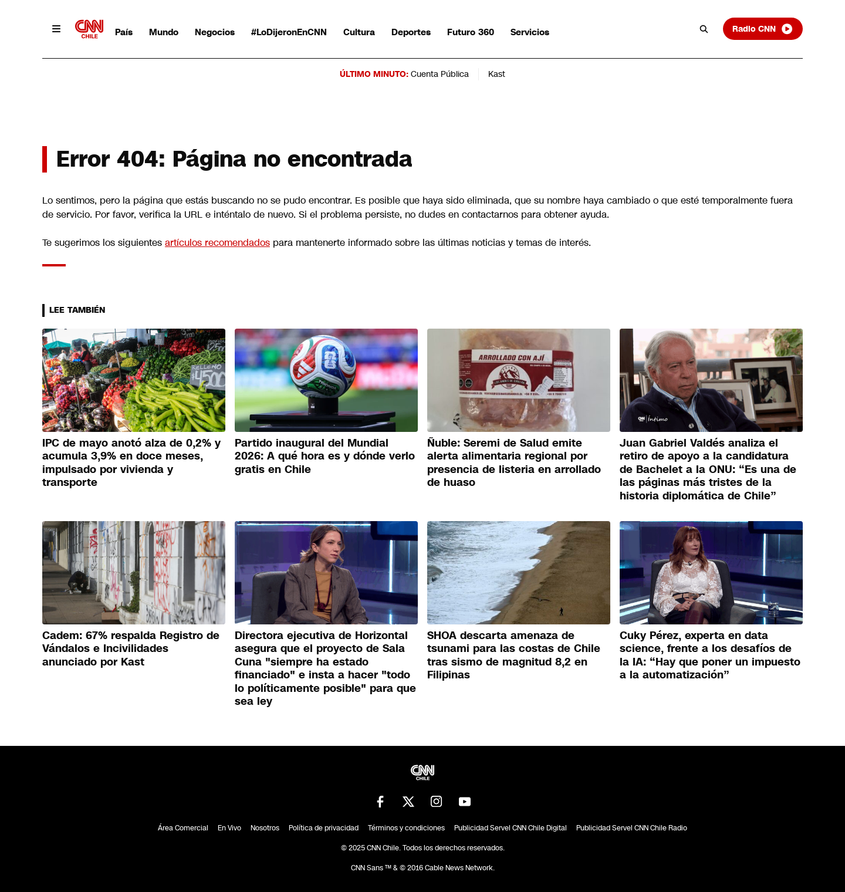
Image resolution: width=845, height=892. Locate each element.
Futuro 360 (470, 32)
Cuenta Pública (440, 74)
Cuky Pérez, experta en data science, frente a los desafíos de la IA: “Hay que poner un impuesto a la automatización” (710, 655)
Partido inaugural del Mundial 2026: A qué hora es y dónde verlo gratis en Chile (325, 456)
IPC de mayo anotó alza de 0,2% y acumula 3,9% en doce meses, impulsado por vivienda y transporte (131, 463)
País (124, 32)
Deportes (411, 32)
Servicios (530, 32)
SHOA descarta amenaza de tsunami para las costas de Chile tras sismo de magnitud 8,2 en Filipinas (513, 655)
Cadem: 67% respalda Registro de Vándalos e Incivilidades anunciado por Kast (130, 649)
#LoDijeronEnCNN (289, 32)
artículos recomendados (217, 242)
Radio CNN (762, 28)
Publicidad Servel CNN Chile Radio (631, 828)
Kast (496, 74)
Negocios (215, 32)
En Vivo (229, 828)
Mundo (163, 32)
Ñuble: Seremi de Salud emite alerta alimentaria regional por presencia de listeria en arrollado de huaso (514, 463)
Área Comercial (183, 828)
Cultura (359, 32)
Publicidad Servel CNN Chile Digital (510, 828)
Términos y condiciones (406, 828)
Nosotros (265, 828)
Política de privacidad (324, 828)
